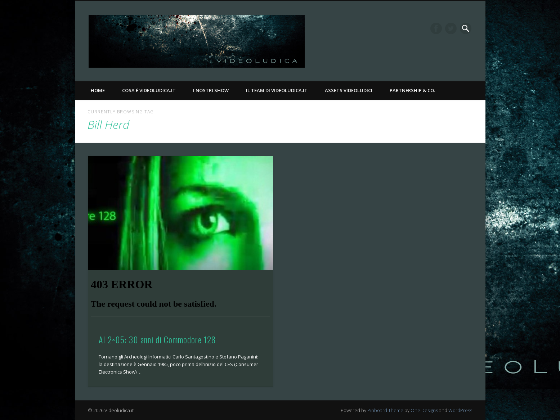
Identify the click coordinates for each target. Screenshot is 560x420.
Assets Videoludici (348, 90)
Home (98, 90)
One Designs (424, 410)
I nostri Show (211, 90)
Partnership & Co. (412, 90)
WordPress (460, 410)
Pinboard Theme (385, 410)
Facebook (436, 28)
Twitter (451, 28)
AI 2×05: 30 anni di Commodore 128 (157, 339)
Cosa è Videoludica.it (149, 90)
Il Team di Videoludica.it (277, 90)
